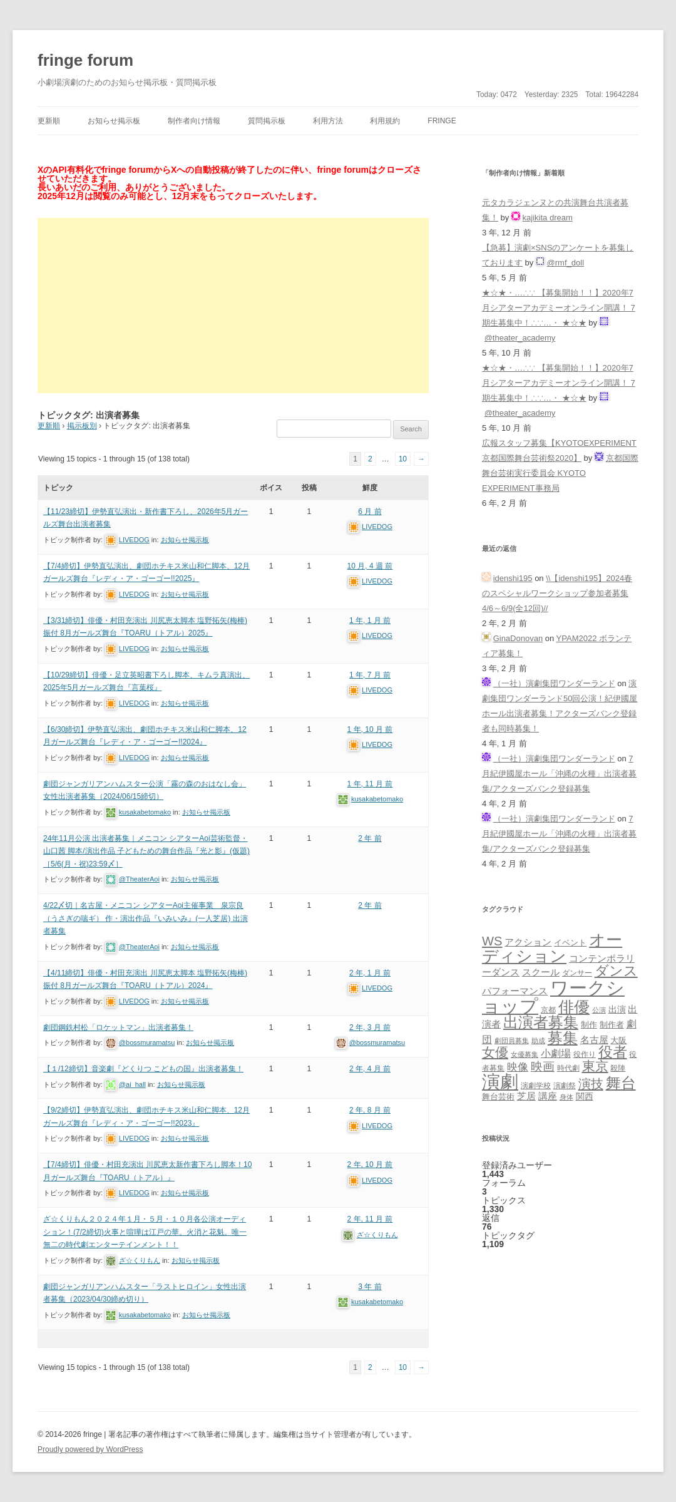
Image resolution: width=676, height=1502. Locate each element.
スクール (541, 972)
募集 (563, 1037)
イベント (570, 943)
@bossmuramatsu (147, 1042)
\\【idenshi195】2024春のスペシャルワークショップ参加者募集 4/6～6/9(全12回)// (557, 593)
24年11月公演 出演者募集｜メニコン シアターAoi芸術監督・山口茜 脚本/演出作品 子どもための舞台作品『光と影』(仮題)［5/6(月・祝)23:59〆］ (146, 851)
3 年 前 (369, 1286)
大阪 (618, 1040)
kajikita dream (548, 217)
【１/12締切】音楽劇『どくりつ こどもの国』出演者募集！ (143, 1068)
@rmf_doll (565, 262)
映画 (543, 1066)
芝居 (526, 1096)
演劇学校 (536, 1085)
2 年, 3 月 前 (370, 1027)
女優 (495, 1052)
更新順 (49, 120)
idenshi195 (513, 578)
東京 (595, 1066)
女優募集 (524, 1054)
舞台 (621, 1082)
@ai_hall (132, 1084)
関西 (584, 1096)
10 (403, 459)
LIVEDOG (134, 539)
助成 (538, 1040)
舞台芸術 (498, 1097)
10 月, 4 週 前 (370, 566)
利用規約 (385, 120)
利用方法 (328, 120)
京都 (548, 1010)
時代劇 (568, 1068)
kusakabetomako (145, 812)
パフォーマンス (515, 991)
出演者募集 (540, 1022)
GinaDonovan (518, 638)
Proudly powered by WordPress (90, 1449)
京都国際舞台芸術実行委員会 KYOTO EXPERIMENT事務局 (560, 473)
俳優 (574, 1007)
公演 (599, 1010)
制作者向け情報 (194, 120)
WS (492, 941)
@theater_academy (520, 337)
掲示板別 (82, 425)
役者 (612, 1052)
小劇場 (556, 1053)
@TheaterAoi (139, 879)
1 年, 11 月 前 (370, 783)
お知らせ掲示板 (114, 120)
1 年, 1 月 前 (370, 620)
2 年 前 (369, 838)
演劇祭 (564, 1085)
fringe (442, 120)
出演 (617, 1009)
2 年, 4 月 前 (370, 1068)
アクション (527, 942)
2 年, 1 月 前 (370, 973)
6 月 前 (369, 511)
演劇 (500, 1081)
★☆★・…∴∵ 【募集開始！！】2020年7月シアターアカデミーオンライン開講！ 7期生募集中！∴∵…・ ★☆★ (558, 307)
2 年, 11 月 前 (370, 1219)
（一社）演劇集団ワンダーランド (554, 683)
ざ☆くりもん (139, 1260)
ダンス (616, 971)
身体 (566, 1097)
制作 (589, 1024)
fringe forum (85, 60)
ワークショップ (553, 996)
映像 (517, 1067)
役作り (584, 1054)
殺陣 (617, 1068)
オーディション (552, 947)
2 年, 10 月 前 (370, 1164)
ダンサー (577, 973)
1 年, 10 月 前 (370, 729)
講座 (547, 1096)
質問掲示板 (266, 120)
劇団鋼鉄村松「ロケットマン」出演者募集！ (118, 1027)
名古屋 (594, 1039)
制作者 (612, 1024)
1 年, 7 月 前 (370, 675)
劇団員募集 (511, 1040)
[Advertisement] (233, 305)
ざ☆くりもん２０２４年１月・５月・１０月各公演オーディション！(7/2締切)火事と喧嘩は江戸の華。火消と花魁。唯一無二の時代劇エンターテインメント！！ (145, 1232)
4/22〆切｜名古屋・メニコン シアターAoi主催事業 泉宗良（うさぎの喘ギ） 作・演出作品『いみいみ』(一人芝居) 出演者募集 (145, 918)
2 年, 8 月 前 (370, 1110)
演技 (590, 1083)
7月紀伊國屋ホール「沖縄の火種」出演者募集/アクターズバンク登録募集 (559, 773)
